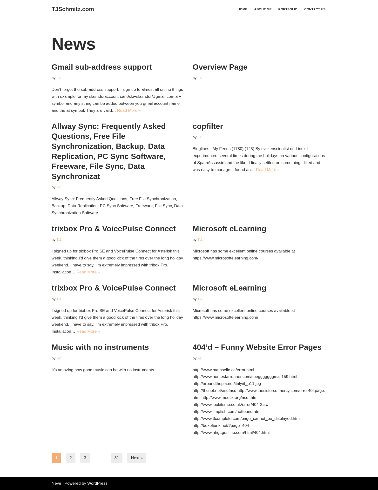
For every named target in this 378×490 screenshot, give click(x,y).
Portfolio (287, 9)
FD (58, 78)
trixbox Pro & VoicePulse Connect (114, 228)
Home (242, 9)
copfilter (208, 126)
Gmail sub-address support (102, 67)
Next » (137, 458)
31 (116, 458)
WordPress (97, 483)
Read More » (129, 110)
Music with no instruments (100, 347)
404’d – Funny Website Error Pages (257, 347)
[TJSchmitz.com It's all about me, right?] (73, 9)
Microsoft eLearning (229, 228)
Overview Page (220, 67)
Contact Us (314, 9)
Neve (56, 483)
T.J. (59, 240)
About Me (263, 9)
